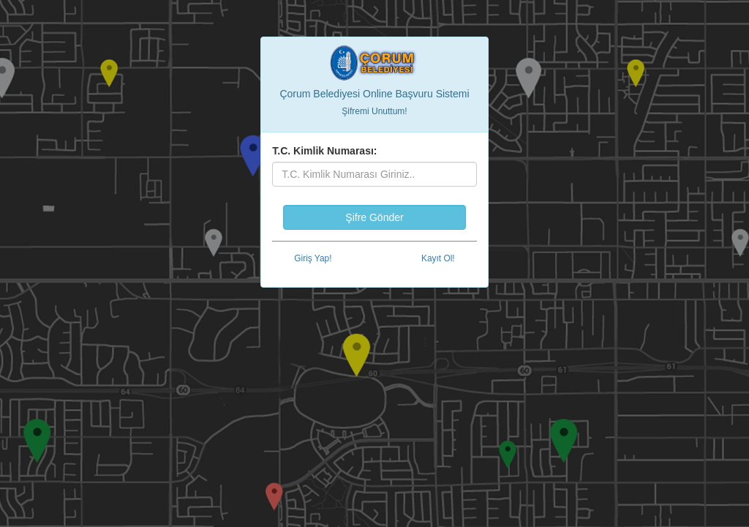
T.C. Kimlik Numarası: (324, 151)
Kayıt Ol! (438, 258)
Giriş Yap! (312, 258)
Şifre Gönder (374, 217)
